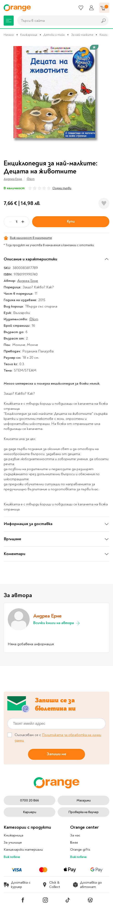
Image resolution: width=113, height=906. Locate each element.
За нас (75, 835)
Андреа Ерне (13, 179)
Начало (9, 35)
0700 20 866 (29, 800)
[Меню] (9, 21)
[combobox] (56, 21)
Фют (31, 179)
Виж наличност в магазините (28, 238)
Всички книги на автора (56, 623)
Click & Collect (51, 884)
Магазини (84, 800)
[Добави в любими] (103, 203)
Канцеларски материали (23, 849)
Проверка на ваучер (83, 812)
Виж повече (12, 857)
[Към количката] (104, 8)
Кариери (29, 812)
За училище (13, 842)
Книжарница (28, 35)
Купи (71, 221)
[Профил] (91, 7)
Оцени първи (61, 188)
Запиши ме (56, 754)
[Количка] (104, 8)
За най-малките (82, 35)
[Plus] (23, 221)
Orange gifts (80, 849)
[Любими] (80, 7)
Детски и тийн (54, 35)
